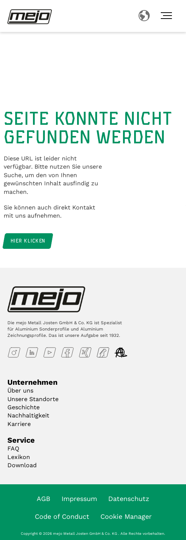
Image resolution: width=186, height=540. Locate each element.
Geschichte (23, 407)
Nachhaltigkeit (28, 415)
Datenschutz (128, 498)
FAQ (13, 448)
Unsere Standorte (33, 399)
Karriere (19, 423)
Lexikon (18, 457)
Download (22, 465)
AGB (43, 498)
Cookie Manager (126, 516)
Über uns (20, 390)
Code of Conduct (62, 516)
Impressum (79, 498)
